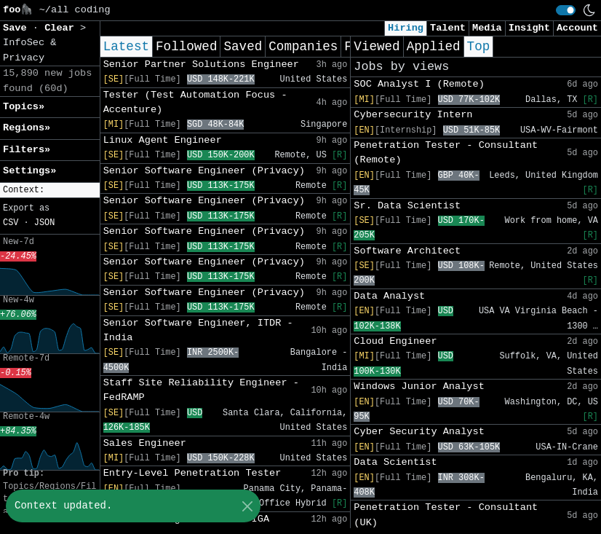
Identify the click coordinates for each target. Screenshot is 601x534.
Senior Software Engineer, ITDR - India (198, 330)
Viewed (376, 46)
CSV (10, 223)
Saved (242, 46)
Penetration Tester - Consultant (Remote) (446, 152)
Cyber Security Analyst (419, 431)
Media (487, 28)
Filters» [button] (26, 149)
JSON (44, 223)
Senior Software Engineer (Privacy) (204, 170)
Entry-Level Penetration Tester (192, 473)
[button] (50, 190)
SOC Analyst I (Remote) (419, 84)
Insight (529, 28)
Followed (186, 46)
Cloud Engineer (395, 341)
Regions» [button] (26, 127)
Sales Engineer (144, 443)
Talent (448, 28)
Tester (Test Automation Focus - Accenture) (195, 102)
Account (577, 28)
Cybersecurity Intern (413, 114)
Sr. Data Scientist (407, 205)
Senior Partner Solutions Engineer (201, 64)
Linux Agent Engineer (162, 140)
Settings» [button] (29, 170)
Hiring (405, 28)
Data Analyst (389, 296)
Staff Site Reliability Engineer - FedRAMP (201, 390)
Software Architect (407, 251)
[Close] (247, 506)
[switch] (566, 10)
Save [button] (18, 28)
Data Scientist (395, 462)
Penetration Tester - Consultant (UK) (446, 514)
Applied (434, 46)
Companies (303, 46)
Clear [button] (62, 28)
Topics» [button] (23, 106)
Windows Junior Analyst (419, 386)
